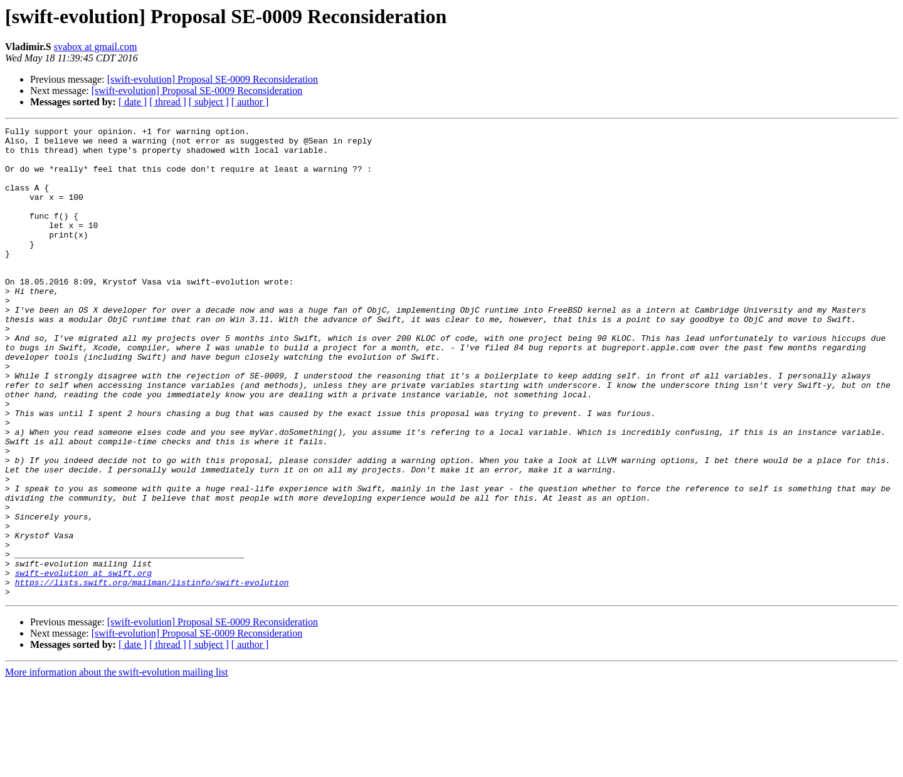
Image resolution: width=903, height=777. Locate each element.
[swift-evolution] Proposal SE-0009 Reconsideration (212, 79)
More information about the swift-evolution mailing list (116, 766)
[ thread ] (167, 101)
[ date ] (133, 101)
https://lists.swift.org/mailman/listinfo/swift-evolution (152, 674)
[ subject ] (209, 101)
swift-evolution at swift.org (83, 663)
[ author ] (250, 101)
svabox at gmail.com (95, 46)
